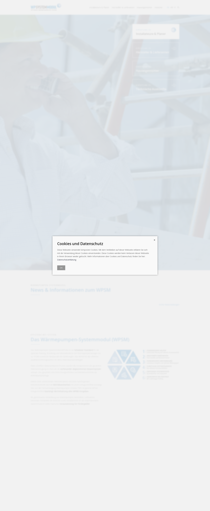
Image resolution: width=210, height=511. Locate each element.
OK (61, 267)
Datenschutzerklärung (66, 259)
